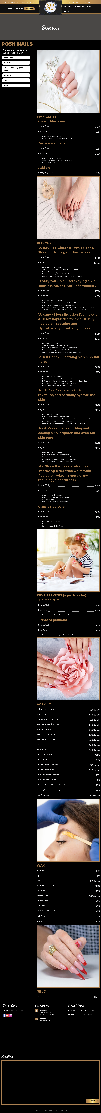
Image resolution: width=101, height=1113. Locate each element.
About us (19, 9)
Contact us (78, 7)
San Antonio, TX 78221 (48, 1015)
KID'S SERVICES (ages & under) (13, 69)
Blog (89, 7)
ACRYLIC (7, 75)
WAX (5, 80)
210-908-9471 (45, 1021)
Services (29, 9)
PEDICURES (8, 63)
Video (66, 11)
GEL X (6, 85)
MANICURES (8, 58)
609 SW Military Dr (47, 1013)
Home (9, 9)
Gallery (67, 7)
